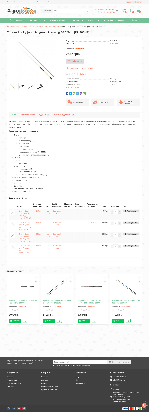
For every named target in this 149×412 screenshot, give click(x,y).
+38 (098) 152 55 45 (119, 377)
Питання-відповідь (63, 114)
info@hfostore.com (120, 380)
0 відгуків (83, 74)
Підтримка (46, 372)
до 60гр (48, 212)
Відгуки (44, 114)
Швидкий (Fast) (57, 212)
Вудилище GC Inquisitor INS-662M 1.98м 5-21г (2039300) (23, 301)
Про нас (9, 2)
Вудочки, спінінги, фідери (31, 26)
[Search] (71, 11)
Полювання (16, 20)
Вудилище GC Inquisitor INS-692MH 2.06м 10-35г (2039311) (90, 301)
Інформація (12, 372)
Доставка (24, 2)
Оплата (16, 2)
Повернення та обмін (44, 2)
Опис (13, 114)
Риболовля (35, 20)
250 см (38, 211)
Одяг (76, 20)
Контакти (56, 2)
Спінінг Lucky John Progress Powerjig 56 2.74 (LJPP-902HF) (24, 226)
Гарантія (32, 2)
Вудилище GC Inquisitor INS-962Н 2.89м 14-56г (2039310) (57, 301)
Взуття (91, 20)
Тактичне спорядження (113, 20)
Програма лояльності (49, 390)
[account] (134, 2)
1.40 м (93, 222)
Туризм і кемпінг (57, 20)
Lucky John (114, 44)
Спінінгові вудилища (51, 26)
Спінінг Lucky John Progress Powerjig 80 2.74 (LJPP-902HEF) (24, 249)
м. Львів (116, 389)
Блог (77, 380)
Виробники (80, 383)
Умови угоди (12, 380)
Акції (135, 20)
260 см (38, 234)
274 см (38, 222)
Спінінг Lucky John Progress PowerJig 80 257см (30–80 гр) (24, 237)
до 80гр (48, 235)
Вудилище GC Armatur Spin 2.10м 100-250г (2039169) (126, 301)
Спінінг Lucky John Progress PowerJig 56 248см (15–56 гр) (24, 214)
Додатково (81, 372)
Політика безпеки (14, 383)
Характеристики (27, 114)
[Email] (80, 362)
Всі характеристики (73, 87)
